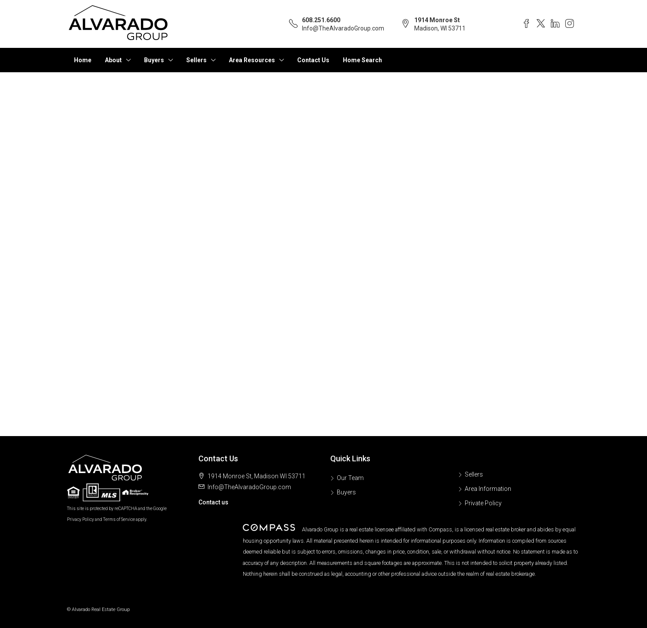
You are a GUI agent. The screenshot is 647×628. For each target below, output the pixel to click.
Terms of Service (119, 519)
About (113, 60)
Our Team (350, 477)
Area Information (488, 488)
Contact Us (313, 60)
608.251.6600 (321, 20)
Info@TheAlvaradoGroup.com (343, 28)
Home (82, 60)
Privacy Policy (80, 519)
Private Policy (483, 503)
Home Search (362, 60)
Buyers (154, 60)
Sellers (196, 60)
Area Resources (252, 60)
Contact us (213, 502)
